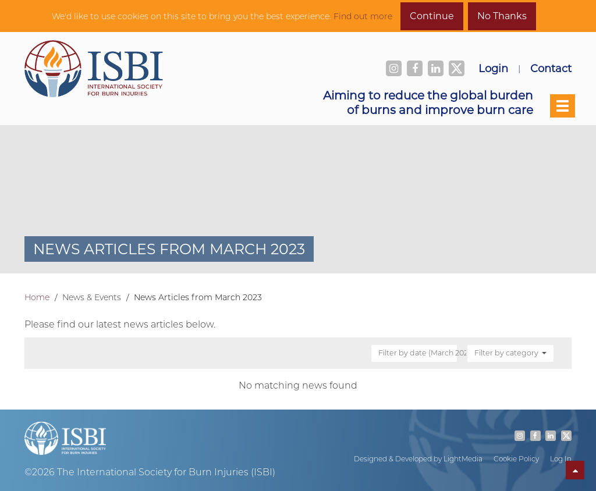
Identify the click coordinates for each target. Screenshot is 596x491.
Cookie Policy (516, 458)
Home (36, 297)
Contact (551, 68)
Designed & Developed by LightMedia (418, 458)
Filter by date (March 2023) (418, 352)
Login (493, 68)
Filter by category (510, 352)
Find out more (363, 16)
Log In (561, 458)
